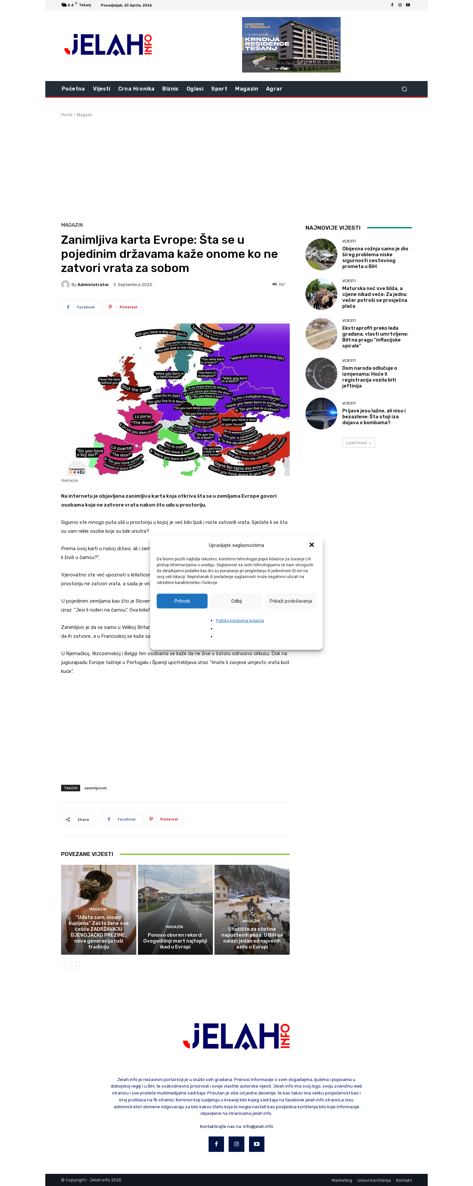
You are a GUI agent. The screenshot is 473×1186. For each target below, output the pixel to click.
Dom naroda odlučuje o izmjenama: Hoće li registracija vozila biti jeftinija (369, 377)
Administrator (93, 284)
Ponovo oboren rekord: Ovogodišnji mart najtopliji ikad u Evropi (175, 941)
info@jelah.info (258, 1126)
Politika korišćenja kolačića (240, 620)
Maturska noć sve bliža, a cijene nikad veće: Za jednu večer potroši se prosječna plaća (374, 297)
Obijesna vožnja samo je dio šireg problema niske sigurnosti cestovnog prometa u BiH (375, 257)
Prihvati (182, 601)
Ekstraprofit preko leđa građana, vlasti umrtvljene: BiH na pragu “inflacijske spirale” (375, 337)
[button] (312, 545)
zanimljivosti (95, 787)
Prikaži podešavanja (291, 601)
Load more (359, 443)
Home (67, 114)
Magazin (84, 114)
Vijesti (349, 241)
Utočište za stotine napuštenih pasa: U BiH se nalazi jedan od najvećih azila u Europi (252, 938)
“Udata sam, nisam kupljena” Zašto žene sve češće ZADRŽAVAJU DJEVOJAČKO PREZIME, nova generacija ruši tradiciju (99, 932)
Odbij (236, 601)
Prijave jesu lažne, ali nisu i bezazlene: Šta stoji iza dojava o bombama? (374, 417)
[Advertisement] (236, 167)
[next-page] (76, 965)
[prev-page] (65, 965)
